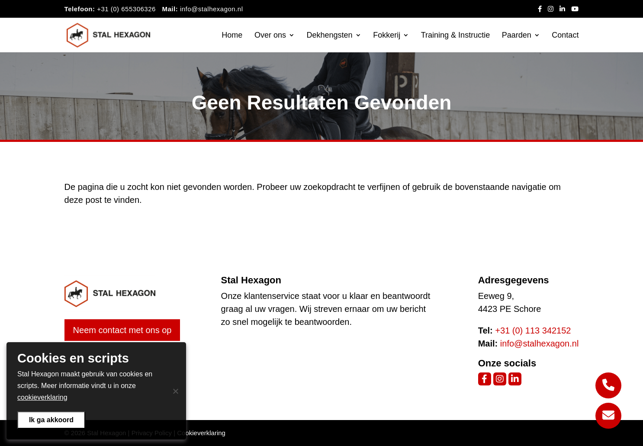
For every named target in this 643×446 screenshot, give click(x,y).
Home (232, 35)
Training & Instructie (455, 35)
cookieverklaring (42, 397)
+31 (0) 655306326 (126, 9)
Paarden (516, 35)
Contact (565, 35)
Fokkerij (386, 35)
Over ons (270, 35)
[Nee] (175, 391)
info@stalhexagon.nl (211, 9)
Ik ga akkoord (51, 420)
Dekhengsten (330, 35)
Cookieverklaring (201, 432)
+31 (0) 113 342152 (533, 330)
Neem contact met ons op (122, 330)
